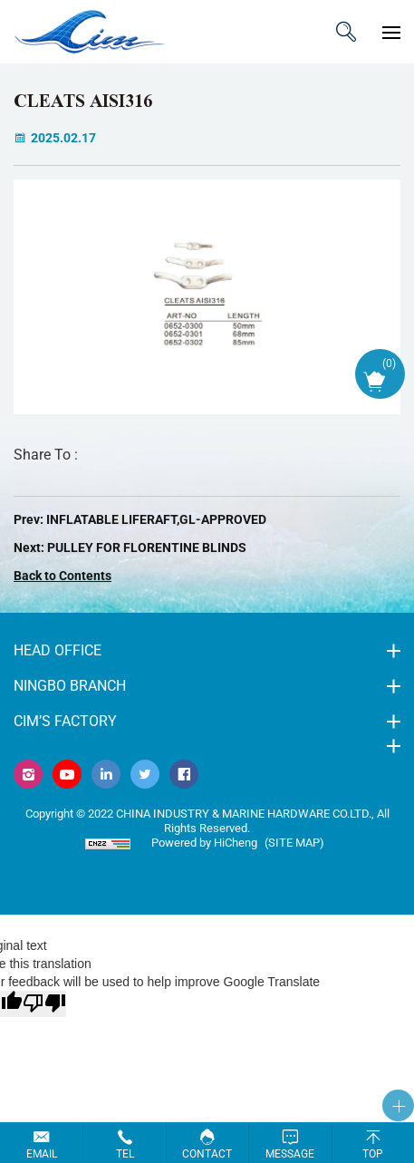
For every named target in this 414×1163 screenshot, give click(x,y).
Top (372, 1154)
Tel (125, 1154)
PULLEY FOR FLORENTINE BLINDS (146, 547)
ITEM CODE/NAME (346, 31)
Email (41, 1154)
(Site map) (294, 842)
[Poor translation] (44, 1004)
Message (289, 1154)
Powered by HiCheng (204, 842)
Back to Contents (62, 575)
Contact (207, 1154)
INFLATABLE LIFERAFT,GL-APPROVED (156, 519)
